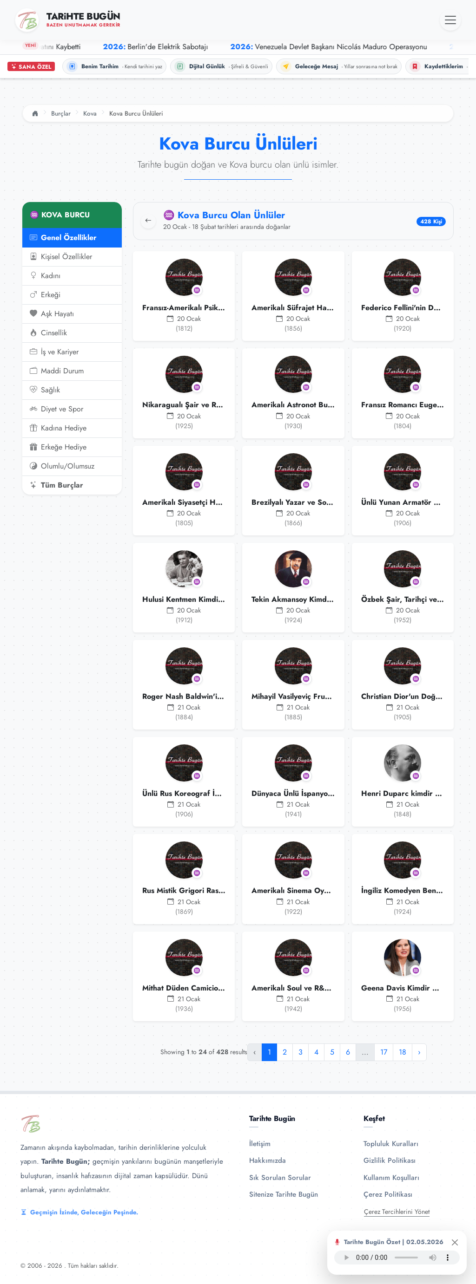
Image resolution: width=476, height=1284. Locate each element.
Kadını (45, 275)
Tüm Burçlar (56, 485)
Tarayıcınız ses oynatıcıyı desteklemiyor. (397, 1257)
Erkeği (45, 294)
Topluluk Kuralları (391, 1144)
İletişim (260, 1144)
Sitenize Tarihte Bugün (283, 1194)
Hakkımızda (267, 1160)
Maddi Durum (57, 371)
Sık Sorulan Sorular (280, 1178)
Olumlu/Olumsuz (62, 466)
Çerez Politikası (388, 1194)
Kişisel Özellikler (61, 256)
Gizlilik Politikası (390, 1160)
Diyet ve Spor (56, 409)
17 (383, 1052)
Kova (90, 113)
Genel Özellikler (63, 237)
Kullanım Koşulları (391, 1178)
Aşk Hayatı (52, 313)
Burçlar (61, 113)
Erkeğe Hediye (58, 447)
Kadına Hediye (58, 428)
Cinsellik (48, 333)
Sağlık (45, 390)
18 (402, 1052)
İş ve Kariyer (54, 352)
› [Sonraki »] (419, 1052)
